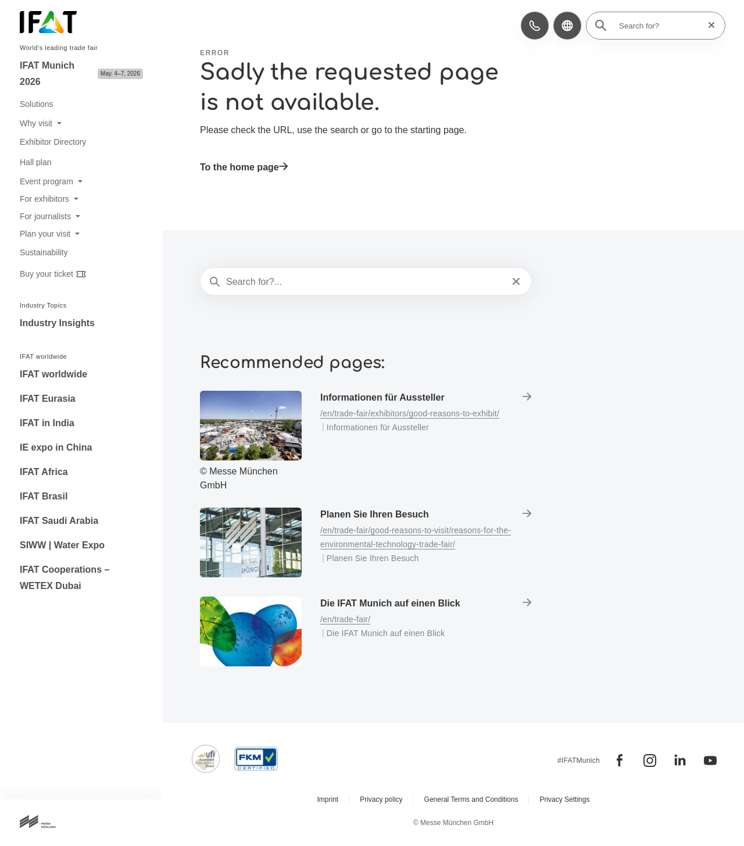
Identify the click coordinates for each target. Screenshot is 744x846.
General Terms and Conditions (471, 799)
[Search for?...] (364, 282)
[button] (535, 26)
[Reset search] (708, 25)
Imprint (328, 799)
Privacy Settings (564, 799)
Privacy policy (381, 799)
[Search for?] (659, 25)
